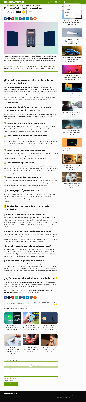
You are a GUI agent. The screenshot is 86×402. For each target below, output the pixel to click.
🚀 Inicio (50, 2)
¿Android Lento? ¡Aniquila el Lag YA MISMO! (17, 303)
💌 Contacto (78, 2)
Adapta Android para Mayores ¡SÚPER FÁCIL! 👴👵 (45, 303)
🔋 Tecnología (68, 2)
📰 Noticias (58, 2)
